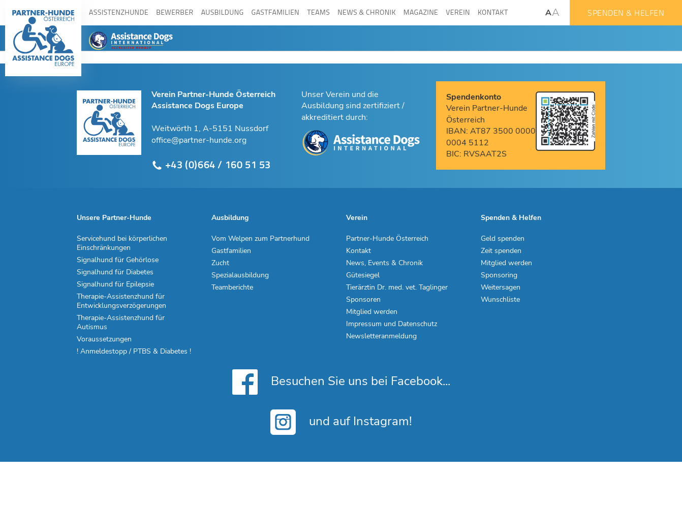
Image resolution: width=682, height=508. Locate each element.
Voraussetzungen (104, 339)
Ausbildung (230, 218)
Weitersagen (500, 287)
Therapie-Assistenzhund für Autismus (121, 322)
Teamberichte (232, 287)
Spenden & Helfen (625, 13)
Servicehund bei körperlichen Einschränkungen (122, 243)
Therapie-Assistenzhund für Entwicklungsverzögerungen (121, 301)
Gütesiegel (363, 275)
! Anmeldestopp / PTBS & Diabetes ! (134, 351)
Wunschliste (500, 299)
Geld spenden (502, 238)
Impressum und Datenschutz (391, 324)
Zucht (220, 263)
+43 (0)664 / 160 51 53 (211, 164)
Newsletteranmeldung (381, 336)
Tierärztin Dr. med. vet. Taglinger (397, 287)
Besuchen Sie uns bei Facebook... (341, 382)
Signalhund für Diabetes (115, 272)
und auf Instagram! (341, 422)
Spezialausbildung (240, 275)
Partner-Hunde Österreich (387, 238)
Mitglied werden (371, 311)
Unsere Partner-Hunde (114, 218)
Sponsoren (363, 299)
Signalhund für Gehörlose (118, 260)
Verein (356, 218)
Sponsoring (499, 275)
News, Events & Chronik (384, 263)
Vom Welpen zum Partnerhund (260, 238)
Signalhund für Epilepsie (115, 284)
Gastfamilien (231, 251)
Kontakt (358, 251)
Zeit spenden (501, 251)
